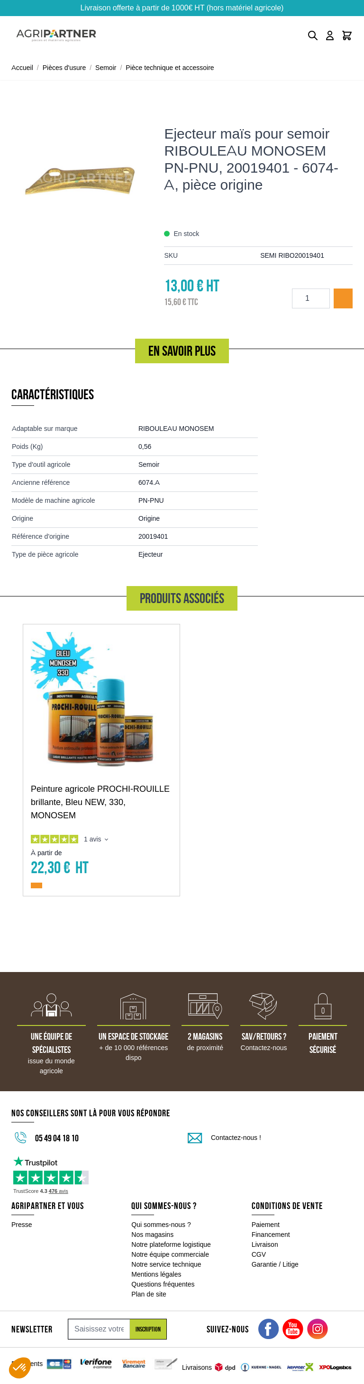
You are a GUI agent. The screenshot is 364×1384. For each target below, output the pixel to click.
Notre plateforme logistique (171, 1244)
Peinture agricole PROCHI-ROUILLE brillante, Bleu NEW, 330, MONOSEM (100, 802)
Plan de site (148, 1294)
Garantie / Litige (275, 1264)
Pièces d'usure (64, 67)
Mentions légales (156, 1274)
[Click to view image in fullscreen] (83, 177)
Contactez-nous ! (236, 1137)
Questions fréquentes (162, 1284)
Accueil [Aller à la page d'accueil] (22, 67)
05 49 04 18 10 (57, 1138)
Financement (271, 1234)
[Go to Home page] (56, 36)
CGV (259, 1254)
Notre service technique (166, 1264)
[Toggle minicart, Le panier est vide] (347, 35)
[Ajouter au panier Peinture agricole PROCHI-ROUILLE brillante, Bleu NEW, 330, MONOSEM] (36, 885)
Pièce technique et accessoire (170, 67)
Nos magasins (152, 1234)
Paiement (266, 1224)
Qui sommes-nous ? (161, 1224)
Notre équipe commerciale (170, 1254)
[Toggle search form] (312, 35)
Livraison (265, 1244)
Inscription (148, 1329)
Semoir (105, 67)
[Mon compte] (329, 35)
